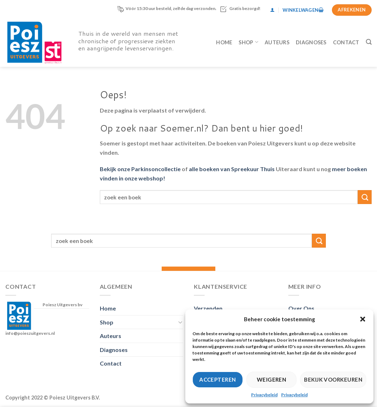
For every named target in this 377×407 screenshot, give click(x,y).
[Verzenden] (365, 197)
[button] (362, 319)
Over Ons (301, 308)
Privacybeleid (264, 394)
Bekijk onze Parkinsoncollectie (140, 168)
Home (224, 42)
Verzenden (208, 308)
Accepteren (217, 379)
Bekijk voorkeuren (333, 379)
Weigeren (272, 379)
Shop (248, 42)
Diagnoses (311, 42)
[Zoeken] (369, 42)
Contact (346, 42)
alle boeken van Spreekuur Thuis (232, 168)
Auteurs (277, 42)
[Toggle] (180, 322)
